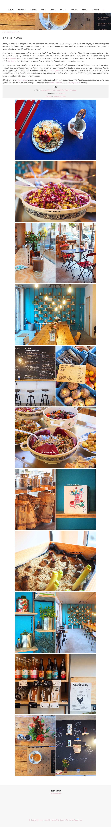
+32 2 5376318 (60, 93)
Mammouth (11, 58)
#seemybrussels (74, 83)
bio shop (11, 61)
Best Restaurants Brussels (11, 32)
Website (48, 96)
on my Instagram (55, 83)
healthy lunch (22, 80)
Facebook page (60, 96)
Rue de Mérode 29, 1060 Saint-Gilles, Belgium (58, 90)
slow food (55, 70)
